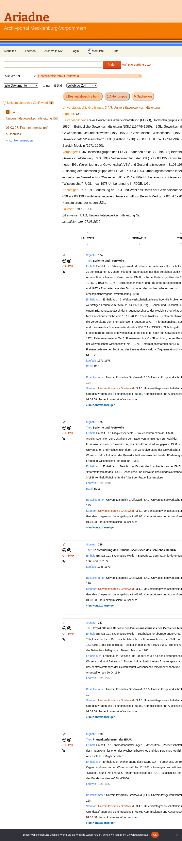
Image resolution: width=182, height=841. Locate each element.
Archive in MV (53, 51)
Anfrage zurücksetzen (137, 64)
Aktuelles (10, 51)
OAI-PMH (68, 266)
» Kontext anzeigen (19, 140)
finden (112, 64)
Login (75, 51)
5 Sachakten (143, 96)
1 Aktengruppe (117, 96)
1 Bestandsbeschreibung (82, 96)
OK (155, 834)
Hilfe (115, 51)
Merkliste (96, 51)
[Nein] (177, 835)
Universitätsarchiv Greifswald (116, 388)
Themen (30, 51)
